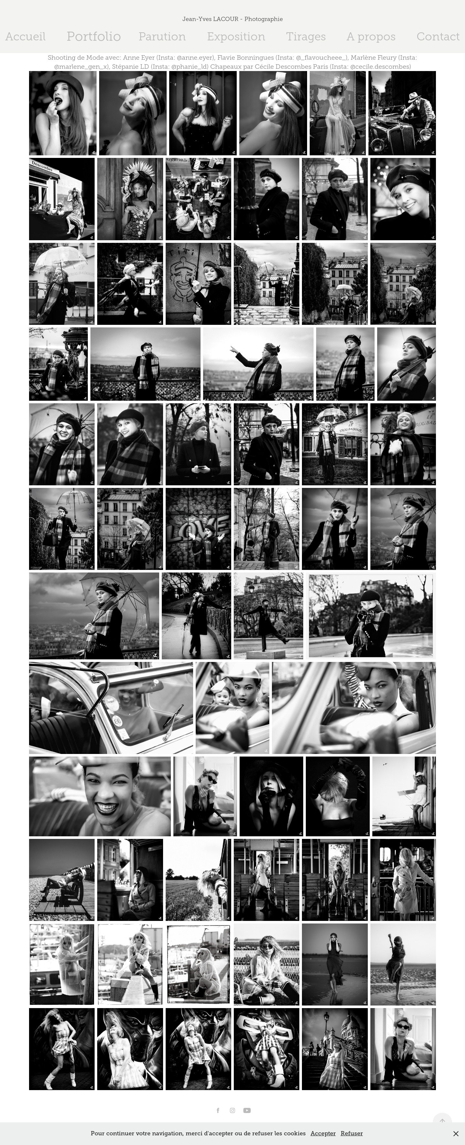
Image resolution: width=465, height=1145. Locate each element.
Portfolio (94, 36)
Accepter (323, 1133)
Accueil (25, 36)
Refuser (352, 1133)
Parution (162, 36)
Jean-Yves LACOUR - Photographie (232, 19)
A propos (371, 36)
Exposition (236, 36)
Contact (438, 36)
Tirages (306, 36)
